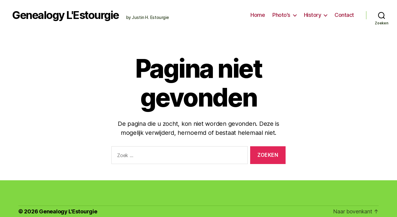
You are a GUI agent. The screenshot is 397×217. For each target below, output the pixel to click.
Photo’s (281, 15)
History (312, 15)
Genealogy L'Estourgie (65, 15)
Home (257, 15)
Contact (344, 15)
